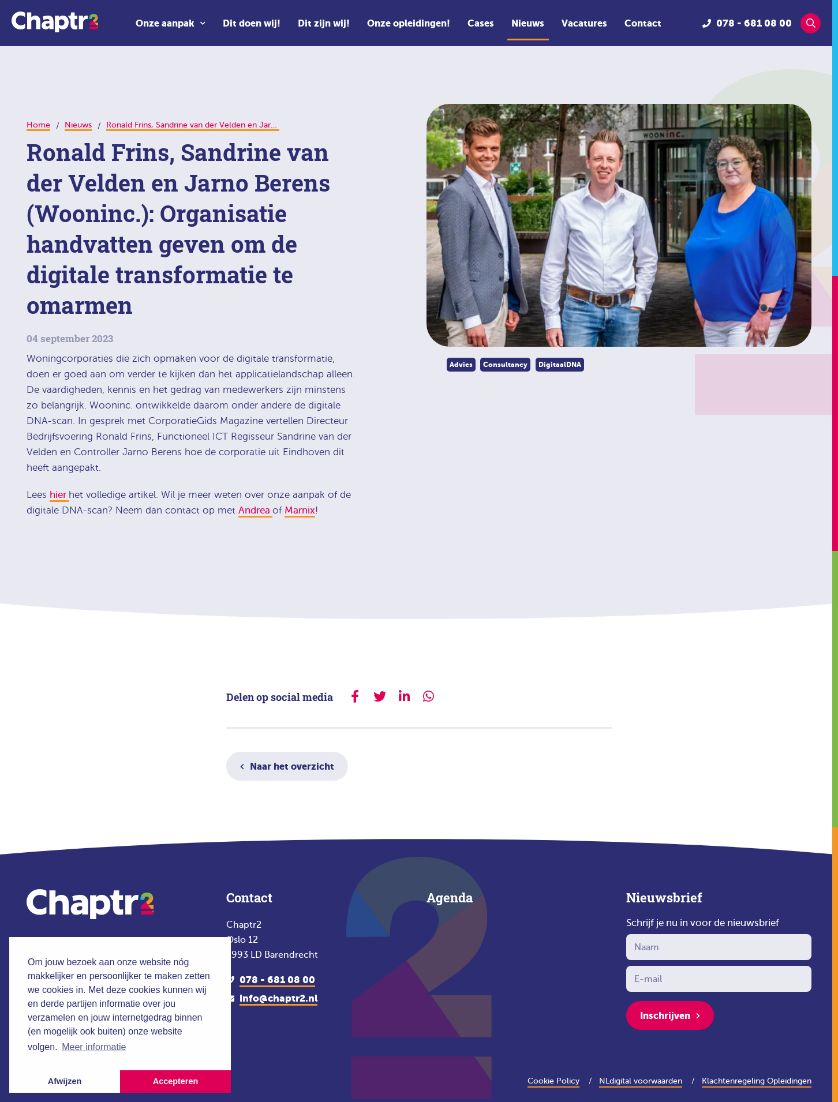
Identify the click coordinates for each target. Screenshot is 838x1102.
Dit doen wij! (251, 23)
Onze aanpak (165, 23)
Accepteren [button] (175, 1081)
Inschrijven (665, 1015)
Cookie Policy (553, 1081)
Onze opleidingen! (408, 23)
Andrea (255, 510)
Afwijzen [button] (64, 1081)
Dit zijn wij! (324, 23)
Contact (642, 23)
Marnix (300, 510)
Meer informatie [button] (94, 1047)
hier (59, 494)
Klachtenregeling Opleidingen (756, 1081)
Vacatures (584, 23)
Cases (480, 23)
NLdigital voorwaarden (640, 1081)
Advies (461, 365)
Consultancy (505, 365)
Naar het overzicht (292, 766)
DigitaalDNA (559, 365)
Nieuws (527, 23)
